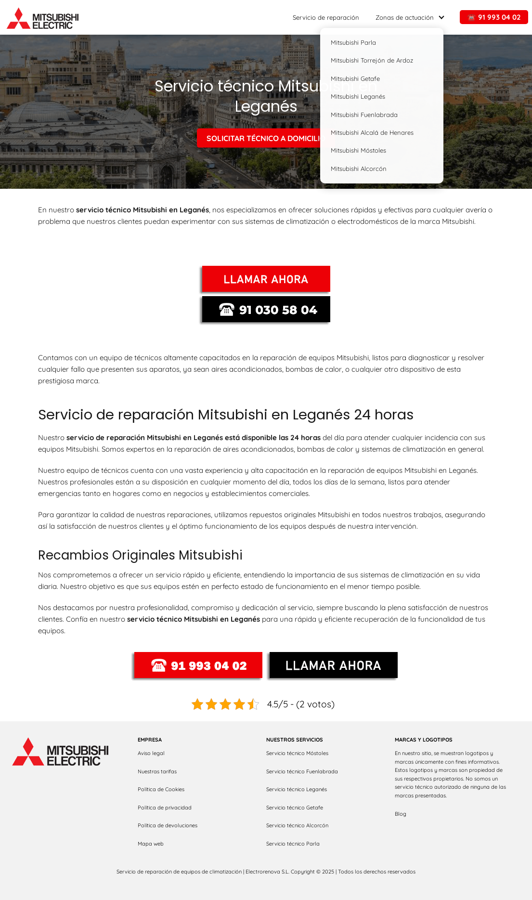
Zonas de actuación (405, 17)
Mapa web (151, 843)
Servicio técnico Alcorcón (297, 825)
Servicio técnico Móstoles (297, 753)
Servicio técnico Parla (293, 843)
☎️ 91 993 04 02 (494, 17)
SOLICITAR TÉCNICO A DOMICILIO (266, 138)
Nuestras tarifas (157, 771)
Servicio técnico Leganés (296, 789)
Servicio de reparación (326, 17)
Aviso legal (151, 753)
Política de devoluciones (167, 825)
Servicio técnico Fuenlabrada (302, 771)
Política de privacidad (165, 807)
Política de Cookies (161, 789)
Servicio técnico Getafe (294, 807)
